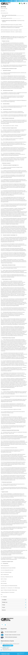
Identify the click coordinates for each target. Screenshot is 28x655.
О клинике (14, 600)
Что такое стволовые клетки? (10, 631)
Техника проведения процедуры (11, 637)
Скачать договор (4, 8)
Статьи (14, 605)
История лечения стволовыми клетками (12, 634)
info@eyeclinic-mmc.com (6, 649)
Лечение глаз (14, 602)
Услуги (14, 607)
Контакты (4, 610)
